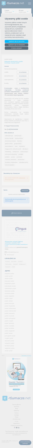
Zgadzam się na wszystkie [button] (16, 41)
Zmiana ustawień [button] (16, 48)
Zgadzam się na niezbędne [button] (16, 45)
